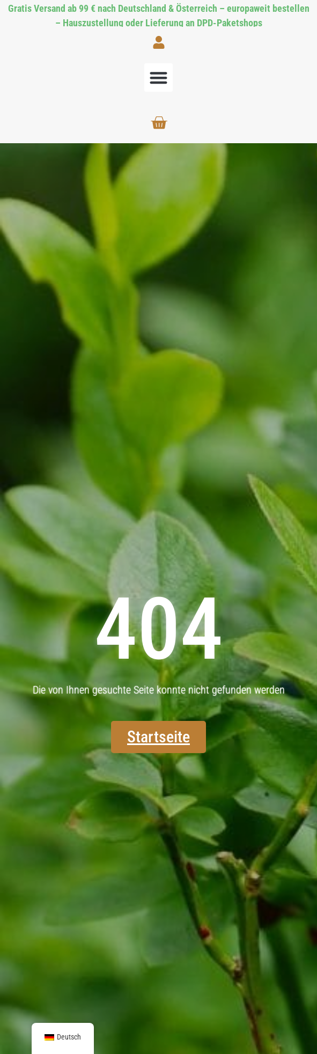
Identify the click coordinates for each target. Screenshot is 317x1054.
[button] (158, 77)
